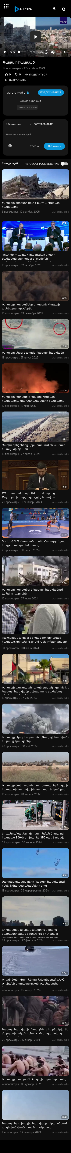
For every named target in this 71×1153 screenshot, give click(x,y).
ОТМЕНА (34, 146)
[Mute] (53, 52)
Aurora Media (18, 93)
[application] (35, 37)
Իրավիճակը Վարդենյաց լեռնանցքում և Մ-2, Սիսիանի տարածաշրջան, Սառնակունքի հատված (33, 983)
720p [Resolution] (59, 52)
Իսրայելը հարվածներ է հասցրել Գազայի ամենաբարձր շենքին (31, 306)
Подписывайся (51, 92)
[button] (64, 9)
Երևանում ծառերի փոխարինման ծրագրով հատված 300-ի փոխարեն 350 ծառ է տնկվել (33, 835)
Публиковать (54, 146)
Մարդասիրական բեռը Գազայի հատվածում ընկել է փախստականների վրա (33, 884)
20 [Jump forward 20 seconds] (46, 52)
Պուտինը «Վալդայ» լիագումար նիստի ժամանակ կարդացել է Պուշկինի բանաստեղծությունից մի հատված (28, 259)
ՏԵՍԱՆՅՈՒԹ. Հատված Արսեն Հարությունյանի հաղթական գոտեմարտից (34, 543)
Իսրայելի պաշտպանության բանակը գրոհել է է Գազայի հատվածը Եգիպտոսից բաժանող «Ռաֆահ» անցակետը (35, 691)
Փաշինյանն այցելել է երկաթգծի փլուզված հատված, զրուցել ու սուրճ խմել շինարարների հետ (35, 642)
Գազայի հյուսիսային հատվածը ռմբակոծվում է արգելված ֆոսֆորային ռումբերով (35, 1125)
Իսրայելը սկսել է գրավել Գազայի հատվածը (33, 353)
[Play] (5, 52)
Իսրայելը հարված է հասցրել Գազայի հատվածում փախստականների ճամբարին (33, 399)
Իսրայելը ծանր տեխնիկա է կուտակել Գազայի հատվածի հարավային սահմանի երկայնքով (35, 787)
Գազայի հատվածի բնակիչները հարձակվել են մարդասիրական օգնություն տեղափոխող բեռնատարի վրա (35, 1033)
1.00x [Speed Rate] (40, 52)
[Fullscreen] (66, 52)
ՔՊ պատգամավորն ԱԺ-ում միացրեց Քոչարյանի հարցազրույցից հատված (28, 495)
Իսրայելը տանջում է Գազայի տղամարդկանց (34, 1079)
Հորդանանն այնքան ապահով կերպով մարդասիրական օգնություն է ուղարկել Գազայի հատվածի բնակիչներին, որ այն (30, 934)
